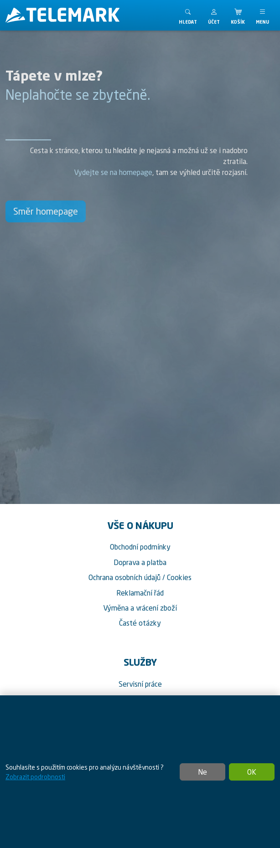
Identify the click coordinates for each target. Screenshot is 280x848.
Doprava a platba (140, 562)
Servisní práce (140, 684)
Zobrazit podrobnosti (35, 777)
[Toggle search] (187, 15)
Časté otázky (140, 622)
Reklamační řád (140, 592)
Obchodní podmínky (140, 546)
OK (251, 771)
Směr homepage (45, 211)
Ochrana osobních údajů (124, 577)
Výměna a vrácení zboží (140, 607)
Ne (202, 771)
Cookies (179, 577)
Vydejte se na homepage (113, 172)
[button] (213, 15)
